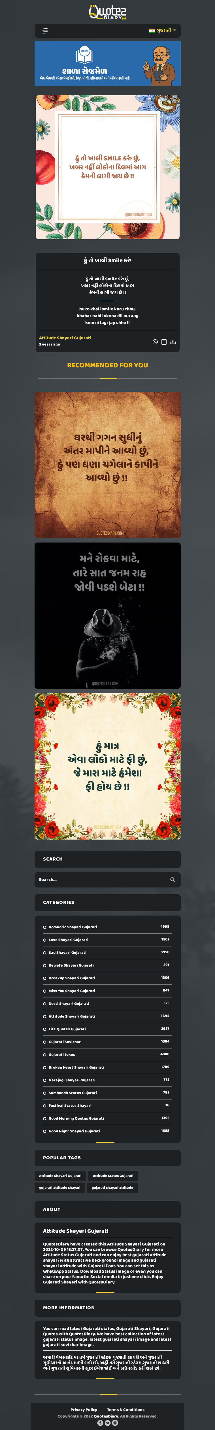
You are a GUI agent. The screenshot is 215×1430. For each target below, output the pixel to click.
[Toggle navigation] (45, 31)
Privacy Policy (84, 1409)
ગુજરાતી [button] (160, 31)
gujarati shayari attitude (112, 1188)
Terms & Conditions (125, 1409)
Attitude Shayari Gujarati (65, 338)
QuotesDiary (106, 1416)
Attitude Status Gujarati (113, 1176)
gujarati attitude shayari (59, 1188)
